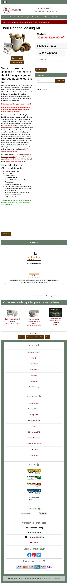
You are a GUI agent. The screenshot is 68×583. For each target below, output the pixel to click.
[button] (5, 284)
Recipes (34, 375)
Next (47, 337)
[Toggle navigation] (5, 2)
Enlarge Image (17, 58)
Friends (34, 358)
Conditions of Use (34, 420)
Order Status (34, 449)
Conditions (34, 381)
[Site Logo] (12, 10)
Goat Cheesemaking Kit (12, 319)
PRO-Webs (56, 578)
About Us (12, 17)
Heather (34, 276)
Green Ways (34, 364)
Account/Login (33, 403)
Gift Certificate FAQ (34, 432)
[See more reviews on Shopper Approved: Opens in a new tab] (44, 296)
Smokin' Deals (36, 17)
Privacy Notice (34, 415)
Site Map (34, 426)
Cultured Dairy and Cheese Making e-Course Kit (55, 320)
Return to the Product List (35, 337)
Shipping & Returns (34, 409)
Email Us (34, 542)
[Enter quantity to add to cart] (46, 81)
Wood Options (48, 52)
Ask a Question (41, 69)
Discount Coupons (34, 438)
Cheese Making (13, 22)
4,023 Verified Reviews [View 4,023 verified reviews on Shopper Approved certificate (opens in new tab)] (34, 260)
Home (5, 17)
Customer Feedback (34, 352)
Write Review (6, 234)
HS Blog (46, 17)
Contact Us (55, 17)
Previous (21, 337)
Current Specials (34, 369)
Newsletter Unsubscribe (34, 443)
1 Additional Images (17, 62)
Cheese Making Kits (26, 22)
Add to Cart (60, 81)
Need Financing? (23, 17)
